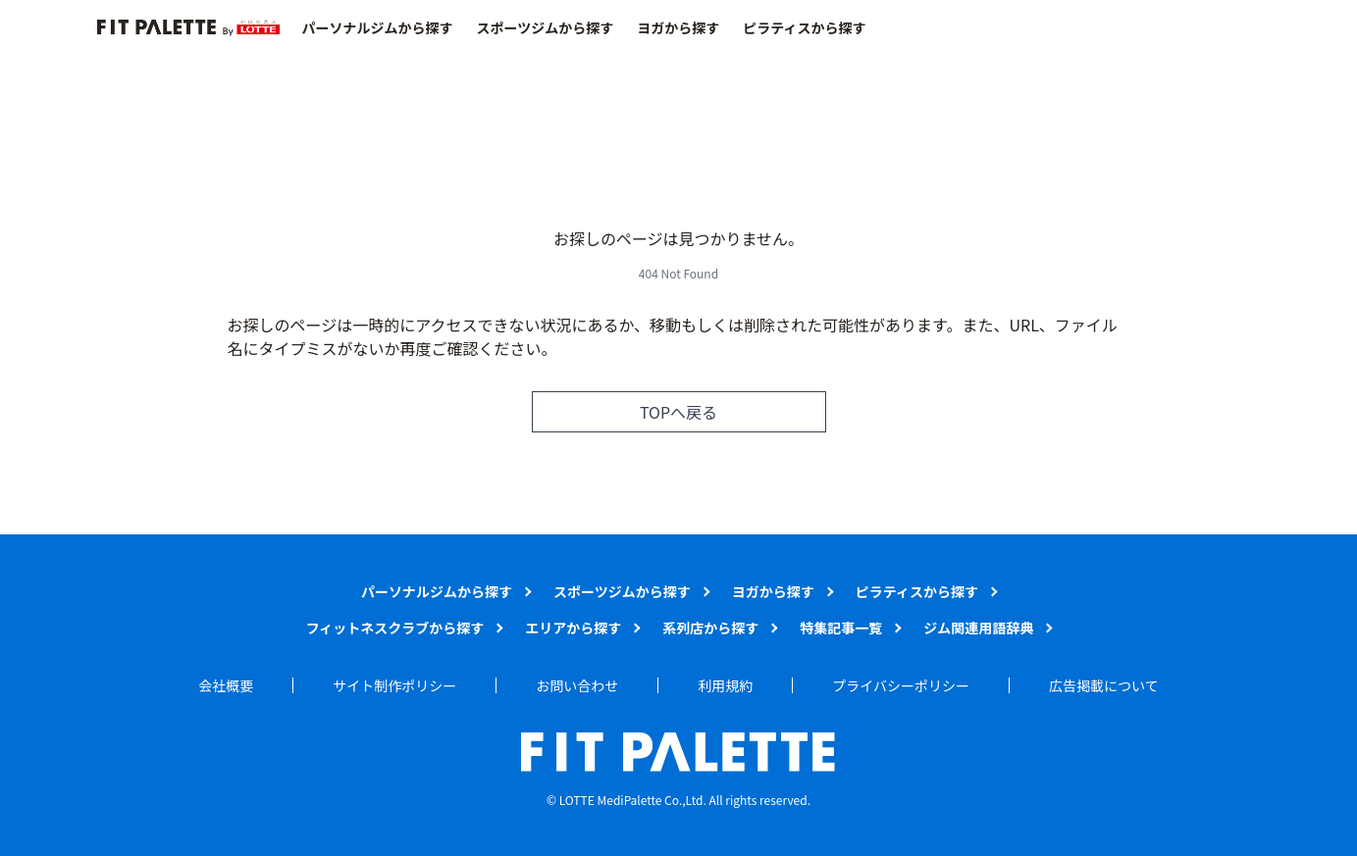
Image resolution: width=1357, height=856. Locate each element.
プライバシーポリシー (900, 685)
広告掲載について (1104, 685)
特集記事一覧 (841, 627)
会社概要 (225, 685)
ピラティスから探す (804, 27)
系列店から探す (710, 627)
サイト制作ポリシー (394, 685)
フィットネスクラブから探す (395, 627)
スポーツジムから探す (545, 27)
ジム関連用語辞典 (978, 627)
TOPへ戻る (678, 412)
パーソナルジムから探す (377, 27)
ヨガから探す (678, 27)
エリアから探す (573, 627)
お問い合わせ (577, 685)
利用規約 (725, 685)
